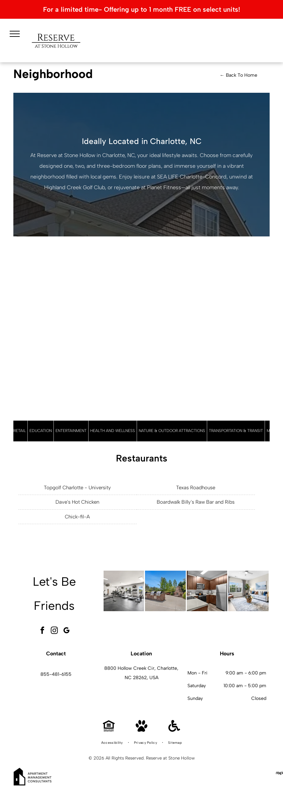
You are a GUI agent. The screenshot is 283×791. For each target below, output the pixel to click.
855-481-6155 (56, 674)
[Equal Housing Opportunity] (109, 730)
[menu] (14, 34)
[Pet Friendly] (141, 730)
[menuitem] (112, 742)
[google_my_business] (66, 631)
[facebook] (42, 631)
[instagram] (54, 631)
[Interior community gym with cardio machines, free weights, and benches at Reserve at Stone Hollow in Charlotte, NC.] (124, 591)
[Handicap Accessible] (174, 730)
